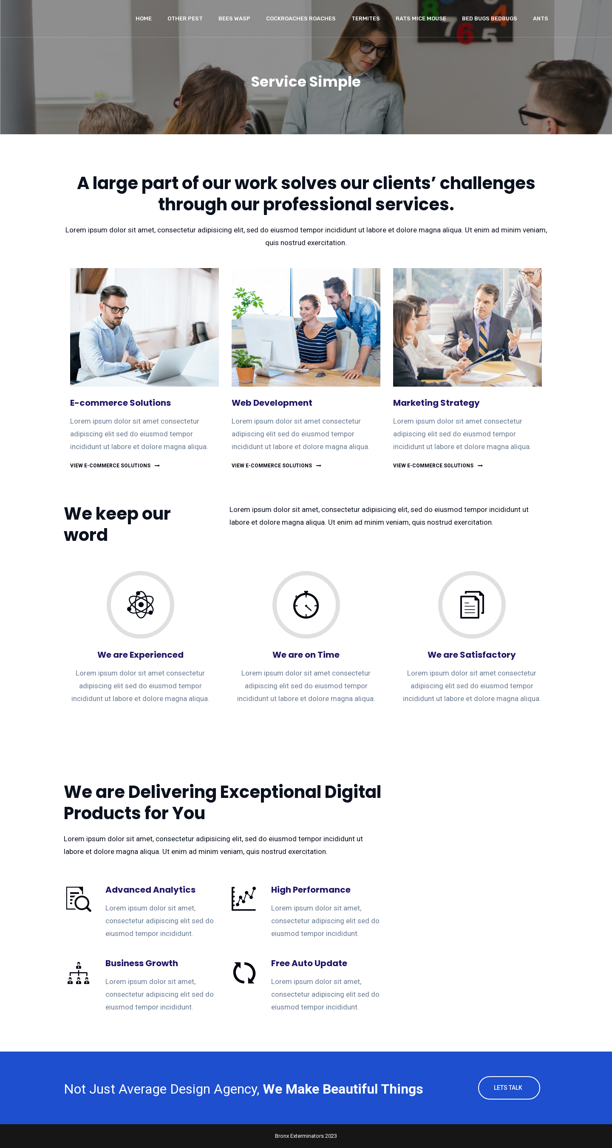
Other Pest (185, 18)
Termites (365, 18)
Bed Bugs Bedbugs (489, 18)
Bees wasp (234, 18)
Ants (540, 18)
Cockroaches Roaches (301, 18)
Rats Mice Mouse (421, 18)
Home (144, 18)
